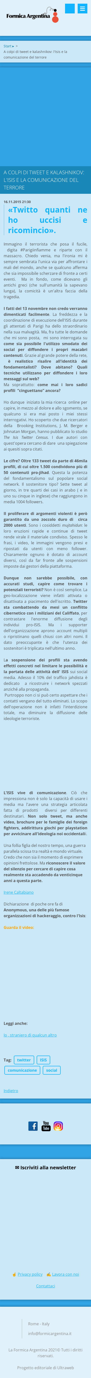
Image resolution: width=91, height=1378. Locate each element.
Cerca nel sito (70, 8)
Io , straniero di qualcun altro (30, 1035)
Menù (82, 8)
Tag (7, 1060)
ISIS (43, 1060)
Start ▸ (9, 46)
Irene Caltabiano (19, 892)
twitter (24, 1060)
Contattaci (45, 1286)
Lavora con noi (65, 1274)
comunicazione (22, 1070)
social (51, 1070)
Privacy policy (30, 1274)
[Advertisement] (45, 115)
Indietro (11, 1090)
